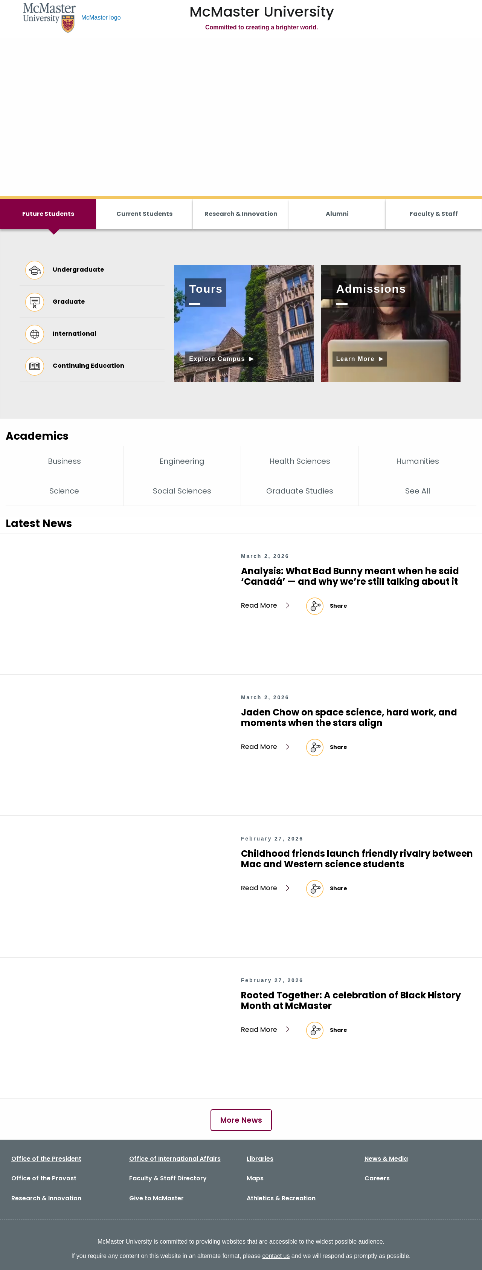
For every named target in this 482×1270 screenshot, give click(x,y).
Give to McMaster (156, 1198)
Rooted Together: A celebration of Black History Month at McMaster (351, 1000)
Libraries (260, 1158)
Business (64, 461)
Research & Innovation (241, 213)
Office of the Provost (43, 1178)
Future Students (48, 213)
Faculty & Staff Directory (168, 1178)
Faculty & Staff (434, 213)
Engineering (181, 461)
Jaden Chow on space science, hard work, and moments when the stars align (349, 717)
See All (417, 491)
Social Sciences (182, 491)
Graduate (55, 302)
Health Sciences (299, 461)
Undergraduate (64, 270)
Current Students (144, 213)
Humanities (417, 461)
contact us (276, 1256)
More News (241, 1120)
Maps (255, 1178)
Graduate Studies (299, 491)
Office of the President (46, 1158)
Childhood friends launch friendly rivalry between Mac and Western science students (357, 858)
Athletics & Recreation (281, 1198)
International (60, 334)
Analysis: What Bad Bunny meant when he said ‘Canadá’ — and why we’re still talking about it (350, 576)
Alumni (337, 213)
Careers (377, 1178)
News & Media (386, 1158)
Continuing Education (74, 366)
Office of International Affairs (175, 1158)
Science (64, 491)
